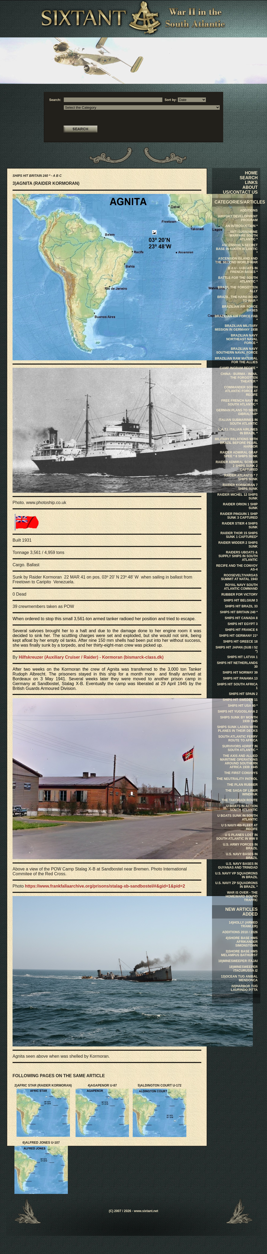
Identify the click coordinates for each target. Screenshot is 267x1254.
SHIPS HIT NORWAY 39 (240, 672)
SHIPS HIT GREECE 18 (240, 641)
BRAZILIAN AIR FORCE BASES (240, 308)
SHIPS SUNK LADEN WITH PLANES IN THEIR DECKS (237, 729)
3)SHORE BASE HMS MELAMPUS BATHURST (239, 953)
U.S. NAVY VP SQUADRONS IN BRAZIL (236, 875)
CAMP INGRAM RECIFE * (239, 368)
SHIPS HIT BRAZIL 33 (241, 606)
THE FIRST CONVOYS (241, 773)
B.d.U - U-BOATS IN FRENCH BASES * (243, 270)
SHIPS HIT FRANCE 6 (241, 630)
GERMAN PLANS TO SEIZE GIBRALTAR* (237, 412)
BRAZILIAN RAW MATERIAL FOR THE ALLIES (236, 360)
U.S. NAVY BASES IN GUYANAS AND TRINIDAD (238, 865)
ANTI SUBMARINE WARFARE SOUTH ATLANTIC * (244, 235)
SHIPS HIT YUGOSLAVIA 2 (238, 711)
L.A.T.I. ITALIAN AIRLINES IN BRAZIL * (238, 431)
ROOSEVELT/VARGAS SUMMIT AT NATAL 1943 (239, 577)
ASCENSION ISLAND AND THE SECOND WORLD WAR (236, 260)
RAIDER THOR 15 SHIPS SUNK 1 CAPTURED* (239, 535)
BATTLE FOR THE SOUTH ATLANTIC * (238, 279)
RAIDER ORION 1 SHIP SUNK (240, 506)
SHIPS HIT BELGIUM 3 (241, 600)
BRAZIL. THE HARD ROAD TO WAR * (237, 299)
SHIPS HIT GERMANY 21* (238, 636)
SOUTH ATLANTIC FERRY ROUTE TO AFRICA (238, 738)
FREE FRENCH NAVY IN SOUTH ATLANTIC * (239, 402)
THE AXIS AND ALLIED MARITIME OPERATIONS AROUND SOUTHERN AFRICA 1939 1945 (239, 761)
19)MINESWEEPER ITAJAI (238, 961)
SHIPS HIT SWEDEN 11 (240, 700)
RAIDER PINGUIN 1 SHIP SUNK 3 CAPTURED (239, 515)
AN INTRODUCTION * (241, 226)
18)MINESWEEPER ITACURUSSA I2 (243, 968)
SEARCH (248, 177)
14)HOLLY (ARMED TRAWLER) (243, 924)
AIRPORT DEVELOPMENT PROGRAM (238, 218)
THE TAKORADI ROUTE (240, 800)
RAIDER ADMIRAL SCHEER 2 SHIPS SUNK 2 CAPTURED (237, 465)
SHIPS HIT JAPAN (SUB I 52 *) (236, 649)
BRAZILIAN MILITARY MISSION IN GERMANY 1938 (236, 327)
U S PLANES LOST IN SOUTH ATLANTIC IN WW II (237, 837)
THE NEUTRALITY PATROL (237, 779)
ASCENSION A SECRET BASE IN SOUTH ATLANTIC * (237, 249)
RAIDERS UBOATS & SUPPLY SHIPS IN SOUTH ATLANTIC (238, 556)
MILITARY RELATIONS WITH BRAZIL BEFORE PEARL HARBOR (236, 442)
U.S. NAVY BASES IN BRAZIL (242, 856)
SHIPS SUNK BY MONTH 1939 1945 (239, 719)
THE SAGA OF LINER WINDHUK (241, 792)
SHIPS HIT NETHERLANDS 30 (237, 665)
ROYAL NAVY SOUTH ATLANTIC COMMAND (241, 587)
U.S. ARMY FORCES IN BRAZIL (240, 846)
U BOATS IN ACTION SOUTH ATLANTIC (242, 808)
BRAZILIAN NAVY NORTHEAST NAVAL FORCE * (242, 339)
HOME (251, 173)
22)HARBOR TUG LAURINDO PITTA (244, 988)
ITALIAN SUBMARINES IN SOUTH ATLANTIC (238, 421)
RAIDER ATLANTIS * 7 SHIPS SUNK (241, 477)
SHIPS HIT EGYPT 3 (242, 624)
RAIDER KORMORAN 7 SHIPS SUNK (240, 487)
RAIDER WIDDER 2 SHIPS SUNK (238, 544)
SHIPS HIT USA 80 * (243, 706)
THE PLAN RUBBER (242, 785)
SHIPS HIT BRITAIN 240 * (239, 612)
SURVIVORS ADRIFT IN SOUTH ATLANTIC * (240, 748)
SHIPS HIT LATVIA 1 (242, 657)
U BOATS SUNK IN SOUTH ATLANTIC (237, 817)
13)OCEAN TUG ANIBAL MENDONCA (239, 978)
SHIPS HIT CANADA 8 (241, 618)
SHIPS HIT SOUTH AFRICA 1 (237, 686)
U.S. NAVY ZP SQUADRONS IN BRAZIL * (236, 885)
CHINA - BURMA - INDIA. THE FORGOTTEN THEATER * (239, 377)
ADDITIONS (249, 210)
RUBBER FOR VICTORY (239, 594)
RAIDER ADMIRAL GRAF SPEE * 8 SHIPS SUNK (239, 454)
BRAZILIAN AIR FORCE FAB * (236, 318)
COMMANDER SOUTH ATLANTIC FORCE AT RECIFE (241, 391)
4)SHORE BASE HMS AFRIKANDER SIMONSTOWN (242, 941)
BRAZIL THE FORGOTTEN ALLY (238, 289)
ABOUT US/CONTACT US (240, 189)
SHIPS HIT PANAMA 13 (240, 678)
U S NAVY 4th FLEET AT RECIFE (239, 827)
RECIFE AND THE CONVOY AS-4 (237, 567)
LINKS (251, 182)
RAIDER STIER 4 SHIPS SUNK (240, 525)
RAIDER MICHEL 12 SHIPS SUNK (237, 496)
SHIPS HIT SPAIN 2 (243, 694)
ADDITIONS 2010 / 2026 (240, 932)
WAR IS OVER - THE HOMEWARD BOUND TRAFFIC (242, 896)
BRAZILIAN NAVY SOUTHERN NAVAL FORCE (237, 350)
